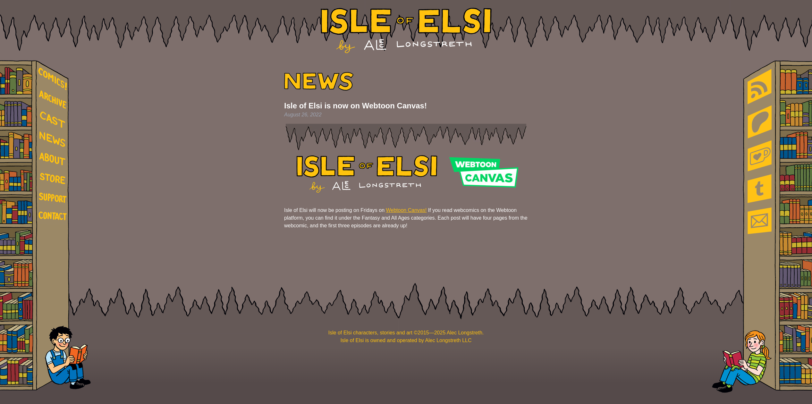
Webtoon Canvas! (406, 210)
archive (54, 99)
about (54, 160)
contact (54, 215)
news (54, 139)
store (54, 179)
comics (54, 79)
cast (54, 119)
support (54, 198)
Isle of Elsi (406, 30)
